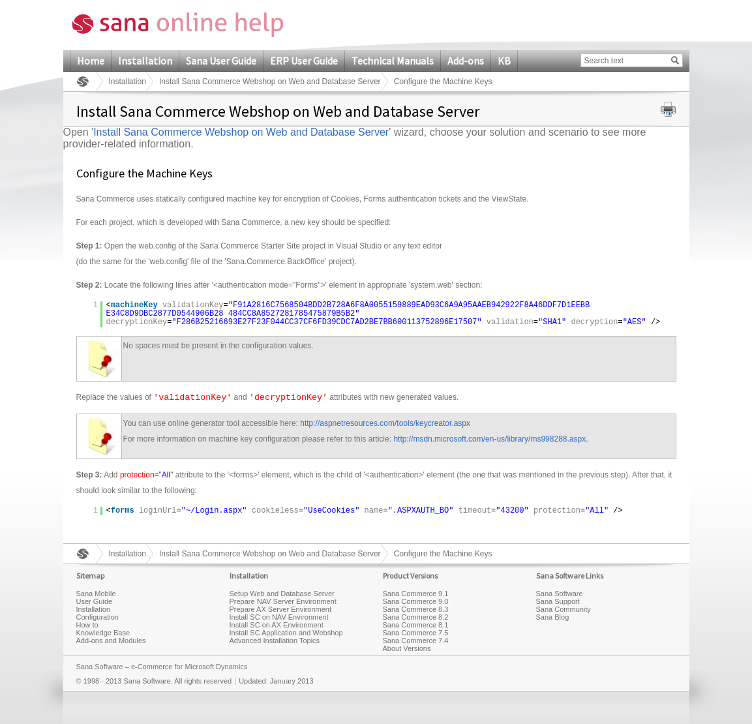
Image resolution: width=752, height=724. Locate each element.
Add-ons (465, 60)
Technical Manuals (393, 60)
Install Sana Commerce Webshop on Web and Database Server (270, 81)
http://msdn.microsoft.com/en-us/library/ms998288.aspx (489, 439)
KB (504, 60)
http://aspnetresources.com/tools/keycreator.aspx (385, 423)
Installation (145, 60)
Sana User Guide (221, 60)
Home (90, 60)
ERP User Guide (304, 60)
